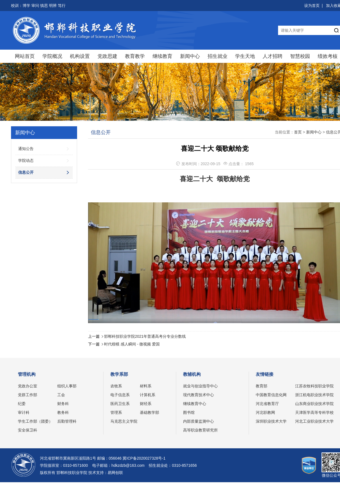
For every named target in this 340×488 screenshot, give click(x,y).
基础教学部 (149, 412)
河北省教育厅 (267, 403)
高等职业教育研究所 (200, 430)
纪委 (22, 403)
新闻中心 (190, 56)
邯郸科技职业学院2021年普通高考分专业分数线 (145, 336)
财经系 (145, 403)
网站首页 (25, 56)
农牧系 (116, 386)
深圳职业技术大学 (271, 421)
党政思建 (107, 56)
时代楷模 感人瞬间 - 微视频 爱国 (132, 344)
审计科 (23, 412)
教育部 (261, 386)
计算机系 (147, 395)
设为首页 (312, 5)
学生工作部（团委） (35, 421)
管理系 (116, 412)
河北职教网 (265, 412)
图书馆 (189, 412)
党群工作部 (27, 395)
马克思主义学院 (123, 421)
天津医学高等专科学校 (314, 412)
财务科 (63, 403)
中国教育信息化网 (271, 395)
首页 (298, 132)
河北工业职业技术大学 (314, 421)
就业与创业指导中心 (200, 386)
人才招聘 (272, 56)
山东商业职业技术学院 (314, 403)
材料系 (145, 386)
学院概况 (52, 56)
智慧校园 (300, 56)
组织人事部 (67, 386)
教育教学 (135, 56)
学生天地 (245, 56)
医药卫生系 (120, 403)
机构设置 (80, 56)
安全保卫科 (27, 430)
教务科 (63, 412)
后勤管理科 (67, 421)
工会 (61, 395)
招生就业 (217, 56)
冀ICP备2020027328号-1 (144, 458)
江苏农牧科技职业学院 (314, 386)
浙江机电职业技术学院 (314, 395)
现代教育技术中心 (198, 395)
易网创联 (115, 472)
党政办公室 (27, 386)
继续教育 (162, 56)
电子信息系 (120, 395)
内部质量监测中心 (198, 421)
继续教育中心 (194, 403)
